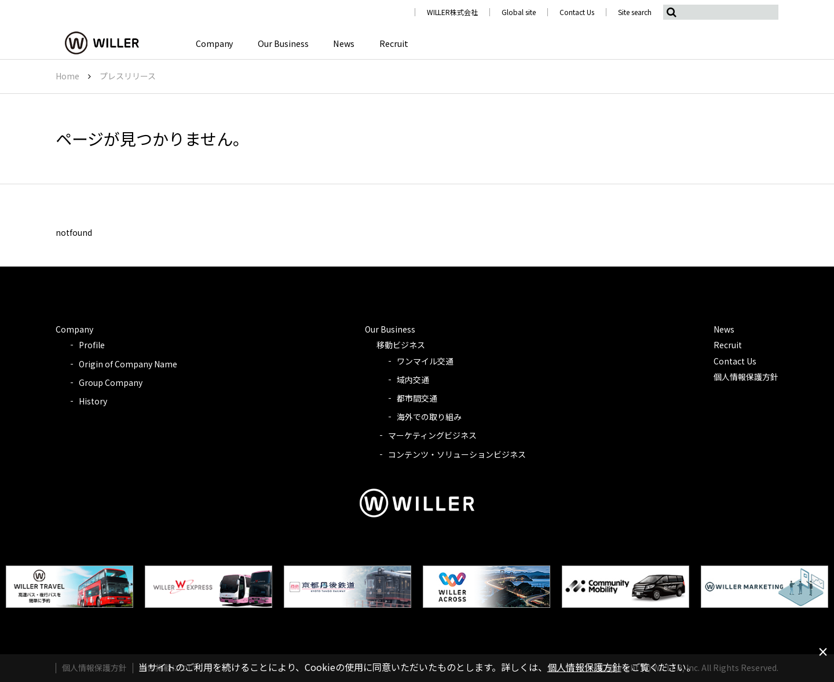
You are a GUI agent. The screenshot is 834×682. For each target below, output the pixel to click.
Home (67, 76)
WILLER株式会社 (452, 12)
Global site (519, 12)
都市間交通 (417, 398)
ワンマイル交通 (425, 361)
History (93, 401)
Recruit (386, 43)
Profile (92, 345)
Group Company (110, 382)
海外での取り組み (429, 416)
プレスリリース (128, 76)
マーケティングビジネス (432, 435)
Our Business (280, 43)
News (338, 43)
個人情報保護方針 (746, 376)
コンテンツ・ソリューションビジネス (457, 454)
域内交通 (413, 379)
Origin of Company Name (128, 364)
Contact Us (576, 12)
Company (213, 43)
